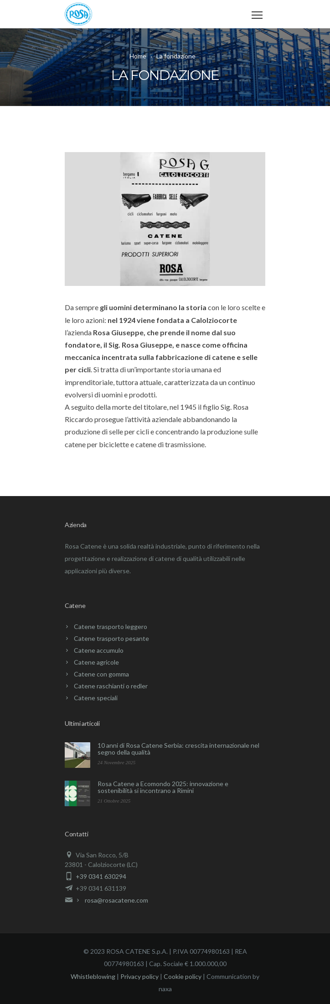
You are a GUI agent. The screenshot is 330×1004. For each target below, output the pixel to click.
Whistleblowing (93, 976)
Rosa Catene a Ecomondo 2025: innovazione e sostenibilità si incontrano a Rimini (163, 787)
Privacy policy (139, 976)
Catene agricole (96, 662)
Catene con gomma (101, 674)
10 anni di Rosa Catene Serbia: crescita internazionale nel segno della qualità (178, 748)
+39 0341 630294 (101, 876)
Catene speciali (96, 698)
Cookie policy (182, 976)
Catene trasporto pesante (111, 638)
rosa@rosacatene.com (116, 900)
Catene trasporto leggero (110, 626)
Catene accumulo (99, 650)
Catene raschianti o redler (111, 686)
